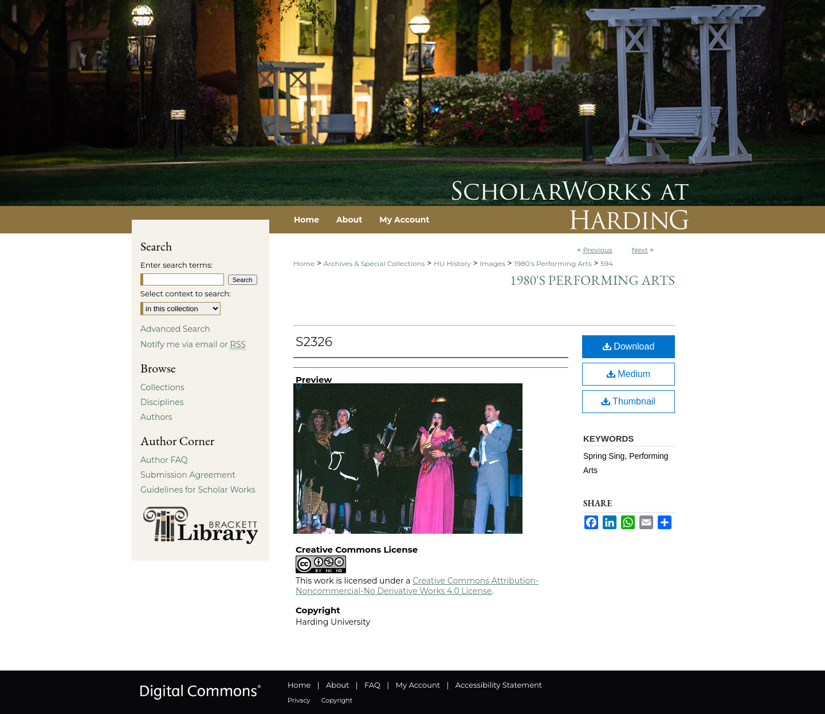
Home (304, 263)
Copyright (336, 700)
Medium (628, 374)
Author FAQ (164, 460)
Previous (597, 249)
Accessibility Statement (498, 684)
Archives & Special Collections (374, 263)
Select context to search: (185, 293)
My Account (418, 684)
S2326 (314, 342)
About (337, 684)
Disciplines (161, 402)
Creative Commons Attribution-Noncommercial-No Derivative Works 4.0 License (417, 586)
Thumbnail (628, 401)
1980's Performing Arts (552, 263)
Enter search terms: (176, 264)
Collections (162, 387)
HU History (452, 263)
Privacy (299, 700)
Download (629, 346)
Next (640, 249)
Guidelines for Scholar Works (198, 490)
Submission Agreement (187, 475)
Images (492, 263)
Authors (156, 417)
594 (606, 263)
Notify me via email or (193, 344)
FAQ (372, 684)
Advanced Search (175, 329)
